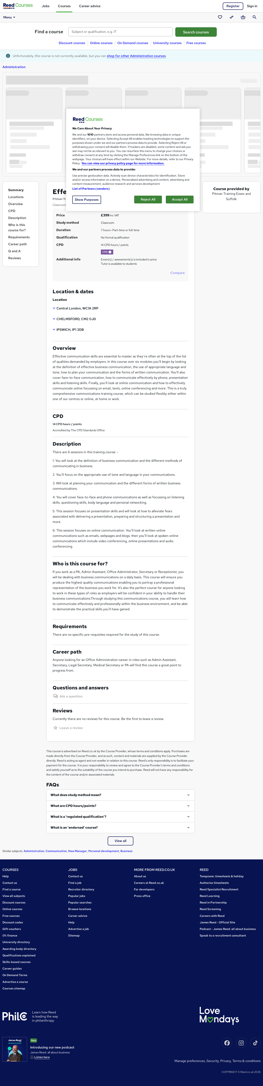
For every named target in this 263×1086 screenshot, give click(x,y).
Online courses (101, 43)
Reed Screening (210, 909)
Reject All (148, 199)
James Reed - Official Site (217, 922)
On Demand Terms (14, 975)
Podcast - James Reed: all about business (228, 929)
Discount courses (72, 43)
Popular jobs (76, 896)
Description (17, 218)
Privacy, (226, 1061)
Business (126, 851)
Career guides (12, 968)
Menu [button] (9, 17)
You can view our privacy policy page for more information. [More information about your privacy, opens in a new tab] (122, 163)
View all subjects (13, 896)
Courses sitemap (13, 988)
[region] (133, 160)
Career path (17, 244)
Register (233, 6)
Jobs (46, 6)
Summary (16, 190)
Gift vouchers (11, 929)
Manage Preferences (189, 1061)
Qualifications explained (19, 955)
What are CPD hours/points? (73, 806)
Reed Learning (210, 896)
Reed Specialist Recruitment (219, 889)
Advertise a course (15, 982)
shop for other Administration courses (136, 56)
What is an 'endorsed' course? (74, 827)
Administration (13, 67)
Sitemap (74, 935)
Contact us (9, 883)
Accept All (180, 199)
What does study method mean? (76, 795)
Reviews (14, 258)
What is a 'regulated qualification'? (78, 816)
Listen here (42, 1057)
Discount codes (12, 922)
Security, (213, 1061)
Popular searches (80, 902)
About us (140, 876)
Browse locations (79, 909)
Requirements (19, 237)
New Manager (77, 851)
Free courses (196, 43)
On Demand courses (132, 43)
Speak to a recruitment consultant (223, 935)
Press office (142, 896)
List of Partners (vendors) (91, 189)
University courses (167, 43)
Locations (16, 197)
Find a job (75, 883)
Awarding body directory (19, 949)
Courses (64, 6)
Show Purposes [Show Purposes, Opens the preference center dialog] (87, 199)
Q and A (14, 251)
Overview (15, 204)
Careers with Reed (212, 916)
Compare (177, 273)
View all (120, 841)
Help (5, 876)
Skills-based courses (16, 962)
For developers (144, 889)
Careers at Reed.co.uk (149, 883)
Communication (56, 851)
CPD (11, 211)
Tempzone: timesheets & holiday (222, 876)
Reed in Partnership (213, 902)
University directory (16, 942)
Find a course (49, 32)
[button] (110, 252)
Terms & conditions (246, 1061)
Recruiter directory (81, 889)
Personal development (103, 851)
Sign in (252, 6)
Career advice (89, 6)
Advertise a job (78, 929)
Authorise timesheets (214, 883)
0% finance (9, 935)
